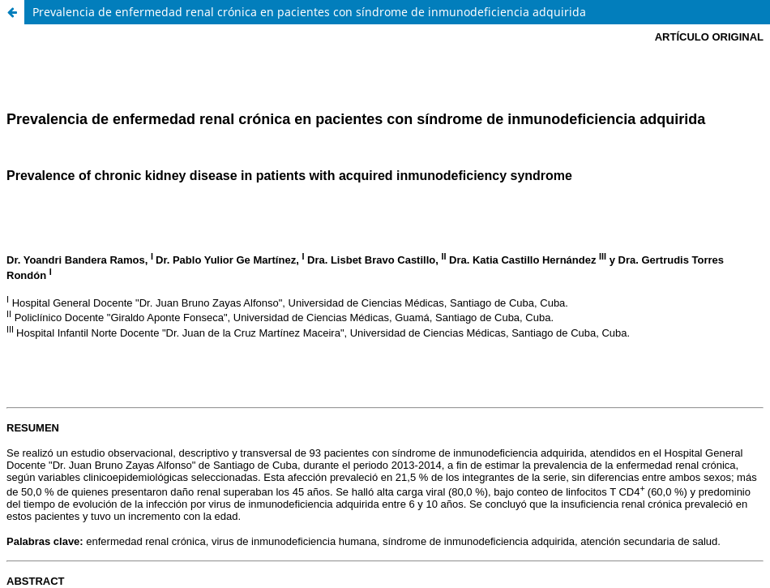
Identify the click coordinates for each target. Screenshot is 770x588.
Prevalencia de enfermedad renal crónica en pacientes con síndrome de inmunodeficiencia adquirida (309, 11)
